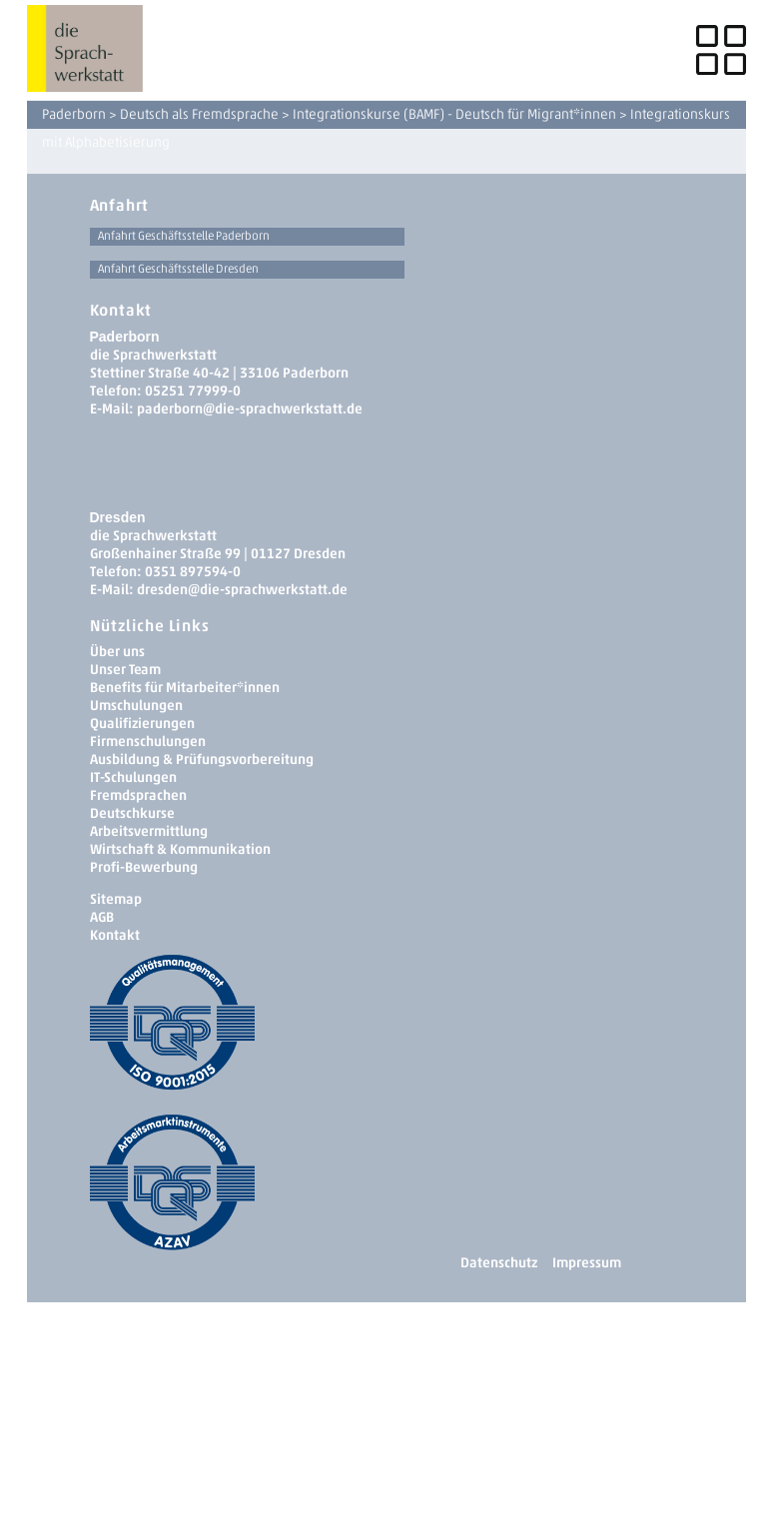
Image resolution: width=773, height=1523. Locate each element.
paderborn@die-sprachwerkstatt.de (250, 408)
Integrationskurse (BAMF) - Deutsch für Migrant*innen (454, 114)
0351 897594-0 (193, 571)
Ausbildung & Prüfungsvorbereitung (202, 759)
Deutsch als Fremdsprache (199, 114)
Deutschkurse (132, 813)
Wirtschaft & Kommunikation (180, 849)
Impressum (586, 1262)
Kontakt (115, 935)
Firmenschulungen (148, 741)
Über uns (117, 651)
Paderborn (74, 114)
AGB (102, 917)
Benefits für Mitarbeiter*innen (185, 687)
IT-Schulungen (133, 777)
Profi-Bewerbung (144, 867)
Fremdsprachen (138, 795)
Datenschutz (498, 1262)
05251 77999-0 (193, 390)
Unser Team (125, 669)
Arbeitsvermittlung (149, 831)
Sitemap (116, 899)
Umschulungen (136, 705)
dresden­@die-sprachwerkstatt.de (242, 589)
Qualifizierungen (142, 723)
